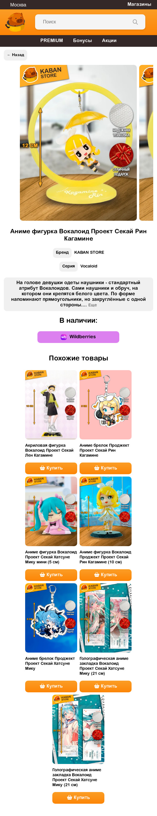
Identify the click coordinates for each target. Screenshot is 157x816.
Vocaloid (78, 268)
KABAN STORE (78, 254)
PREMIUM (51, 41)
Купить (51, 468)
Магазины (139, 4)
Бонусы (82, 41)
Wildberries (78, 337)
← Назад (15, 55)
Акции (109, 41)
